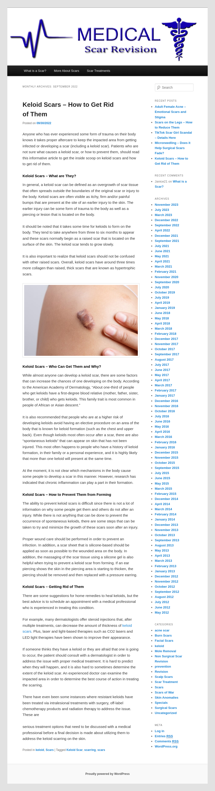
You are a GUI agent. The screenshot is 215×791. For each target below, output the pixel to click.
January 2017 (165, 395)
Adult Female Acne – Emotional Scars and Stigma (170, 112)
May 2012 (162, 612)
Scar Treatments (98, 71)
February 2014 (165, 514)
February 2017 (165, 390)
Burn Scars (163, 635)
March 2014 (163, 509)
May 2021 (162, 256)
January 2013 (165, 571)
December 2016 (166, 401)
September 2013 (167, 540)
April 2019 (162, 302)
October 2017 (165, 349)
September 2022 (167, 225)
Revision (161, 671)
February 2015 (165, 494)
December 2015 (166, 452)
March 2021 (163, 266)
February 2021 (165, 271)
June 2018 (162, 313)
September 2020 (167, 282)
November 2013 (166, 530)
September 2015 (167, 468)
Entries (164, 736)
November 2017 (166, 344)
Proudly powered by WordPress (107, 774)
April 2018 (162, 323)
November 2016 (166, 406)
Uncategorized (166, 713)
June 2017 (162, 370)
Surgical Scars (166, 708)
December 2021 (166, 236)
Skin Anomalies (166, 697)
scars (101, 750)
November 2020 (166, 277)
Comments (167, 741)
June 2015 (162, 478)
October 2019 (165, 292)
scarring (90, 750)
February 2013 (165, 566)
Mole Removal (165, 651)
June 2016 (162, 421)
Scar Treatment (166, 682)
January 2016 (165, 447)
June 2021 (162, 251)
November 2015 (166, 457)
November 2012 (166, 581)
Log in (159, 731)
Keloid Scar (74, 750)
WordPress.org (166, 746)
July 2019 (162, 297)
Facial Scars (164, 640)
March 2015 (163, 488)
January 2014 (165, 519)
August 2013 (164, 545)
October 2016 (165, 411)
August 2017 (164, 359)
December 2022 (166, 220)
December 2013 (166, 525)
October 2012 (165, 586)
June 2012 (162, 607)
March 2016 (163, 437)
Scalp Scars (164, 677)
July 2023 (162, 210)
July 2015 (162, 473)
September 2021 (167, 241)
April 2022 (162, 230)
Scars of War (164, 692)
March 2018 (163, 328)
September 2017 (167, 354)
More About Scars (66, 71)
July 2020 (162, 287)
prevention (163, 666)
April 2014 (162, 504)
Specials (161, 702)
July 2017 (162, 365)
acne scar (162, 630)
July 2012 (162, 602)
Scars (50, 750)
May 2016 (162, 426)
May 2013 (162, 550)
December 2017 (166, 339)
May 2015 (162, 483)
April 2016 (162, 431)
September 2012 (167, 592)
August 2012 (164, 597)
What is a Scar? (35, 71)
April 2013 (162, 555)
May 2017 (162, 375)
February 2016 (165, 442)
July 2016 (162, 416)
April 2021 (162, 261)
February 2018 (165, 334)
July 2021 (162, 246)
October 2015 (165, 463)
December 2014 (166, 499)
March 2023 (163, 215)
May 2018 (162, 318)
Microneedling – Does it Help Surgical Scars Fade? (173, 148)
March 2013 (163, 561)
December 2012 (166, 576)
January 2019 (165, 308)
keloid (40, 750)
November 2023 (166, 204)
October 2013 (165, 535)
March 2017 (163, 385)
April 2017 (162, 380)
